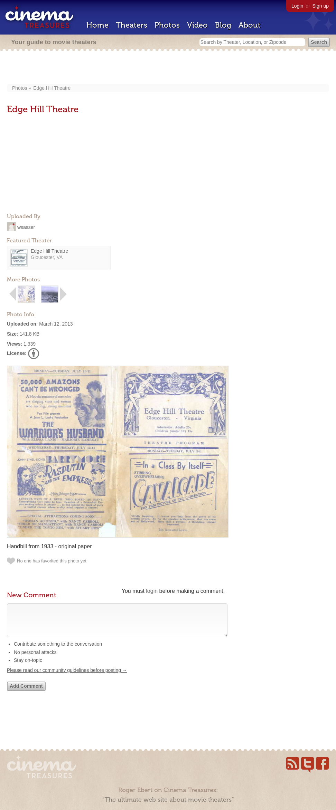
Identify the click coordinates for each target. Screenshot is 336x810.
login (152, 591)
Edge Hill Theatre (52, 88)
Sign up (320, 6)
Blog (223, 25)
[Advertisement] (168, 68)
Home (97, 25)
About (250, 25)
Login (297, 6)
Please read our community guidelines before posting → (67, 677)
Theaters (131, 25)
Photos (167, 25)
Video (197, 25)
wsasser (26, 227)
